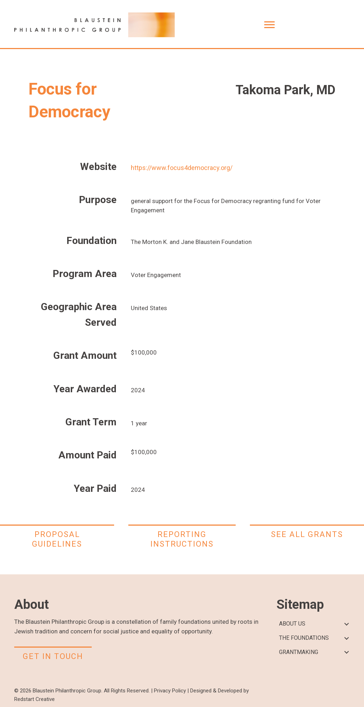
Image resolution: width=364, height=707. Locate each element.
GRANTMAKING (298, 652)
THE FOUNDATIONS (304, 637)
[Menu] (269, 25)
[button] (346, 624)
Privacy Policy (170, 690)
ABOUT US (292, 623)
